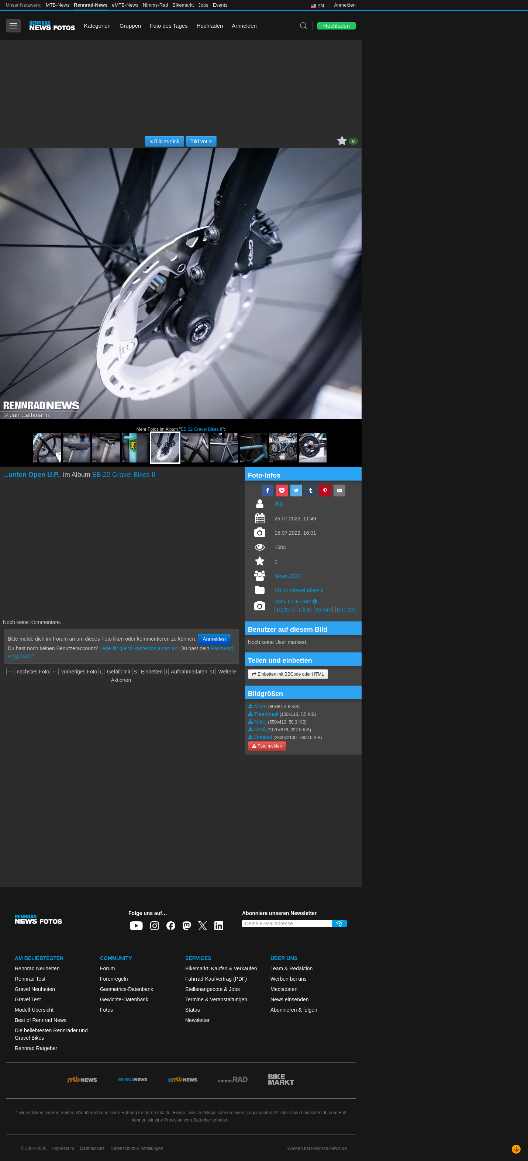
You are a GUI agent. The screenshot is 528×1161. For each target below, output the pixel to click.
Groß (260, 729)
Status (192, 1010)
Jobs (203, 5)
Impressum (63, 1148)
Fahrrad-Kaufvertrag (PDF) (216, 979)
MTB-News (57, 5)
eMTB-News (125, 5)
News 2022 (287, 576)
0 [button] (353, 141)
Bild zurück (164, 141)
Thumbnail (266, 714)
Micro (260, 706)
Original (263, 737)
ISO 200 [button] (346, 610)
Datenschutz (92, 1148)
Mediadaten (283, 989)
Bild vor (201, 141)
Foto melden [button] (267, 746)
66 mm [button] (323, 610)
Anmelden (345, 5)
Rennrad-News (90, 5)
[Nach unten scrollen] (516, 1149)
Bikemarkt (183, 5)
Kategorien (97, 25)
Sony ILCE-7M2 (293, 601)
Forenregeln (114, 979)
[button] (315, 601)
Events (220, 5)
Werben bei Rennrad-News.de (317, 1148)
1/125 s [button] (284, 610)
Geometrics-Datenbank (126, 989)
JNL (279, 504)
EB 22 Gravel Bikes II (201, 429)
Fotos (106, 1010)
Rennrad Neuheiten (37, 968)
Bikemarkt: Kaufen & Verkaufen (221, 968)
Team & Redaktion (291, 968)
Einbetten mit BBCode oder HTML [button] (288, 674)
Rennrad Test (30, 979)
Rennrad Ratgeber (36, 1048)
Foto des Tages (168, 25)
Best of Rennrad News (40, 1020)
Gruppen (130, 25)
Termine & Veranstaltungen (216, 999)
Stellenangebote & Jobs (212, 989)
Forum (107, 968)
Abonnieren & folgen (293, 1010)
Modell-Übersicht (34, 1010)
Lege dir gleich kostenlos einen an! (139, 648)
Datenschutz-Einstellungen (137, 1148)
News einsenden (289, 999)
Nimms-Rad (155, 5)
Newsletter (197, 1020)
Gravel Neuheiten (35, 989)
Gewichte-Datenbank (124, 999)
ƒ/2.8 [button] (304, 610)
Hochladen (210, 25)
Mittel (260, 722)
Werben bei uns (288, 979)
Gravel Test (28, 999)
